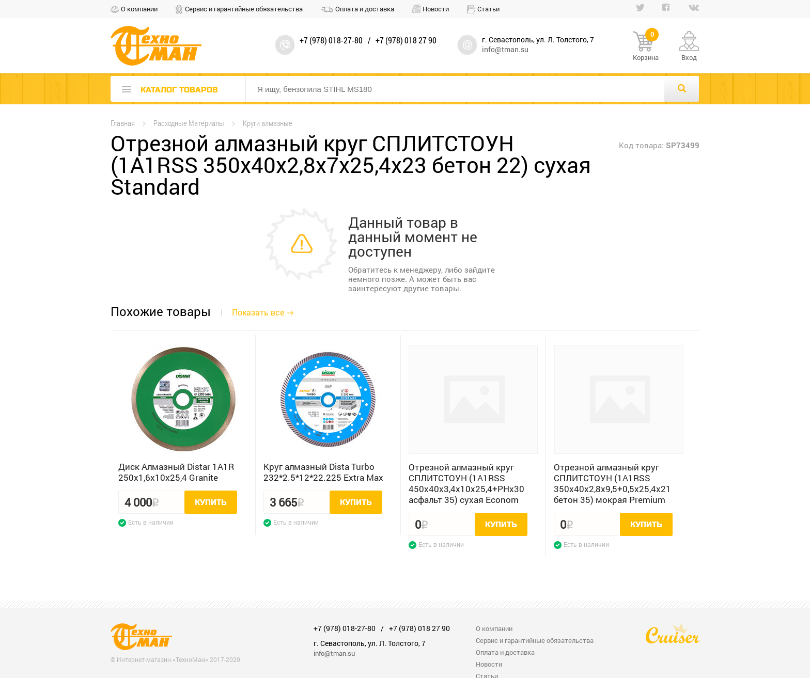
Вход (689, 57)
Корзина (646, 46)
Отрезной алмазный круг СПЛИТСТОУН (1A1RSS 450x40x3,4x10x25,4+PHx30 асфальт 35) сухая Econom (466, 483)
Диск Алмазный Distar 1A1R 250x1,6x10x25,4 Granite (176, 472)
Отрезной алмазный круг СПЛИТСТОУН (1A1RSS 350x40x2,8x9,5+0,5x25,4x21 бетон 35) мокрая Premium (612, 483)
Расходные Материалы (188, 123)
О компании (139, 8)
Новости (436, 8)
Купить (211, 502)
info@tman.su (505, 49)
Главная (123, 123)
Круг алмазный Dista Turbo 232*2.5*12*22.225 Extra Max (323, 472)
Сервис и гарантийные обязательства (244, 8)
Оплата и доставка (364, 8)
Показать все (258, 312)
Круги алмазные (267, 123)
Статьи (488, 8)
